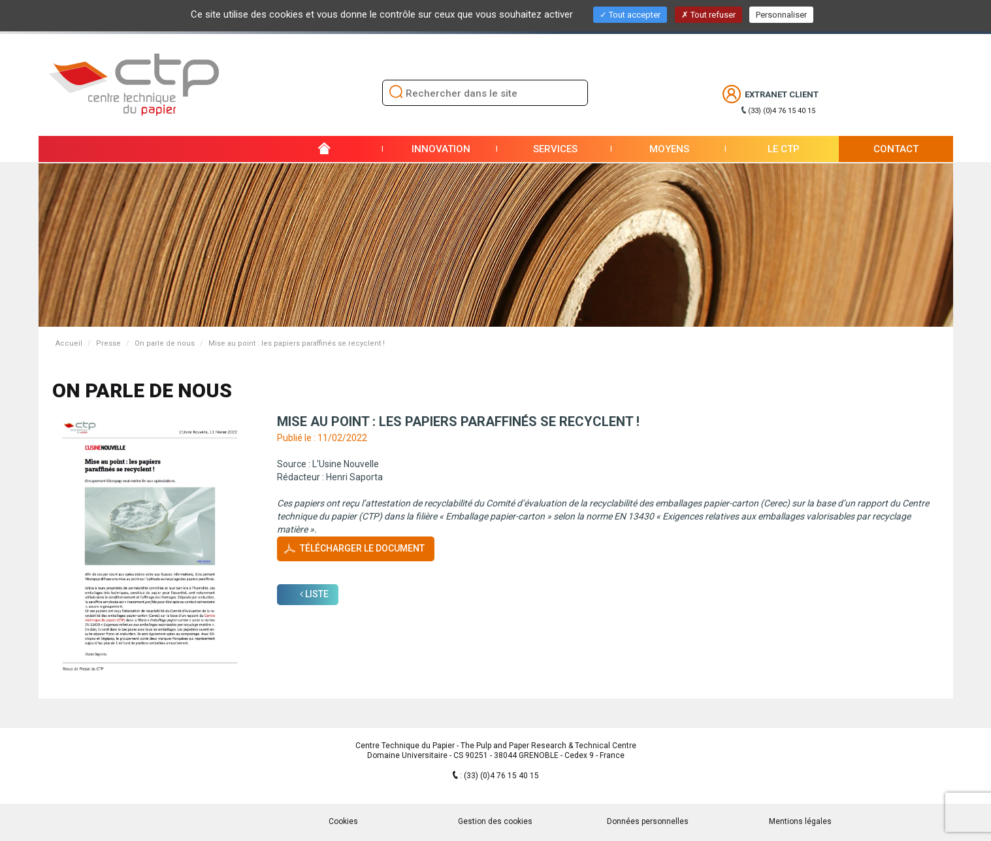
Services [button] (555, 149)
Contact (895, 149)
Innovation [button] (441, 149)
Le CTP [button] (784, 149)
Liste (314, 594)
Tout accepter (630, 15)
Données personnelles (648, 821)
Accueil (69, 343)
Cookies (343, 821)
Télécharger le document (362, 548)
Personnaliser (781, 15)
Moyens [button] (669, 149)
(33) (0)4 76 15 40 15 (781, 111)
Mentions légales (800, 821)
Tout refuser (708, 15)
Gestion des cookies (495, 821)
